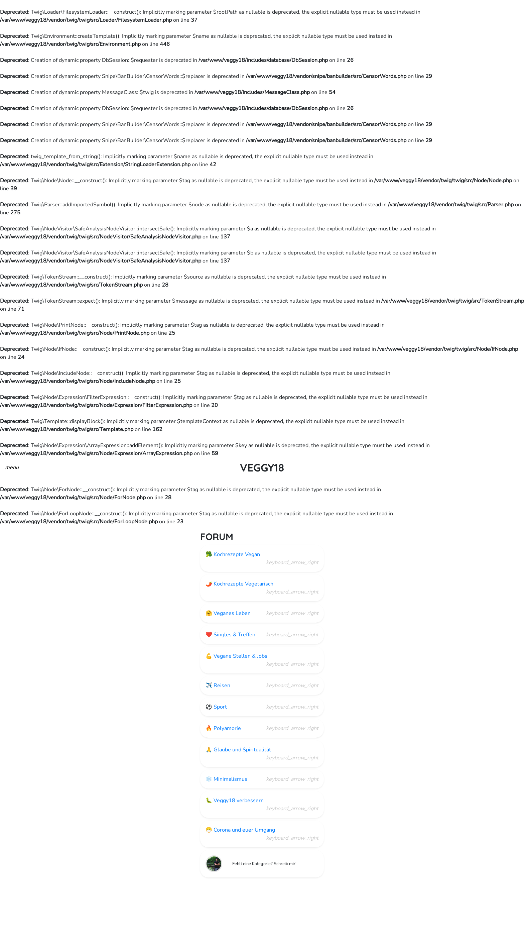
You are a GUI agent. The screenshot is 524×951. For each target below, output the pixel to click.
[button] (12, 467)
